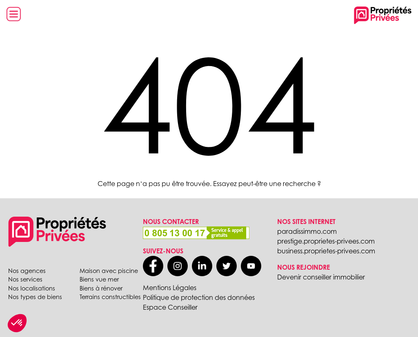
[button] (17, 323)
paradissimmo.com (307, 231)
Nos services (25, 279)
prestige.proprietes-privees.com (326, 241)
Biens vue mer (99, 279)
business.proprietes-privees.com (326, 251)
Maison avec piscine (109, 270)
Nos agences (27, 270)
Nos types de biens (35, 296)
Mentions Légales (169, 288)
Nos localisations (31, 288)
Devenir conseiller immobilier (321, 277)
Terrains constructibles (110, 296)
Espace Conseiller (170, 307)
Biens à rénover (101, 288)
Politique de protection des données (199, 297)
